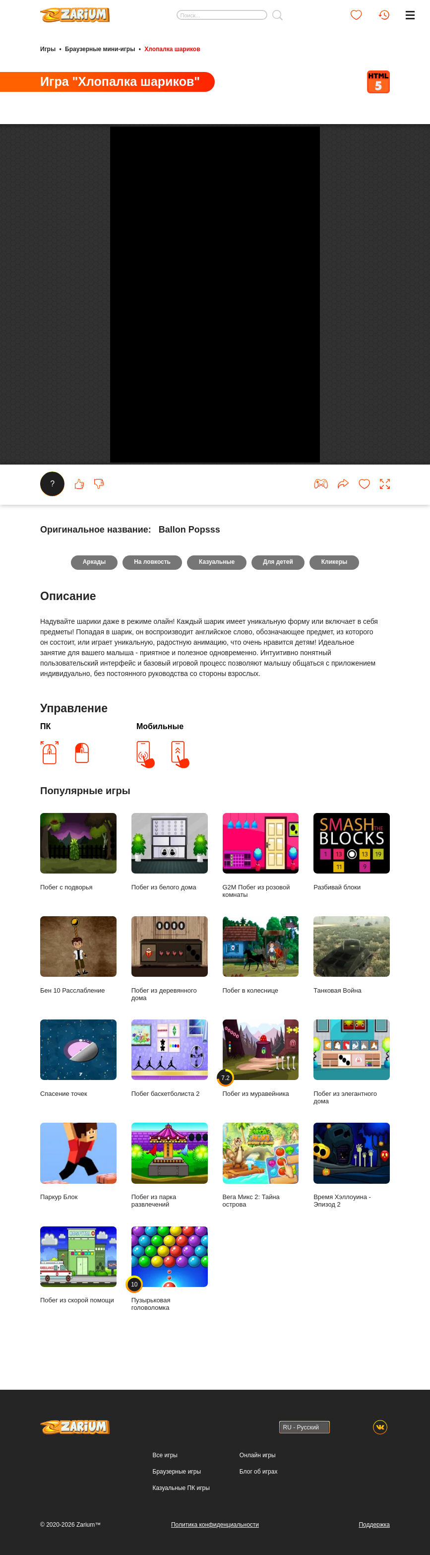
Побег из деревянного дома (169, 1101)
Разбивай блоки (351, 994)
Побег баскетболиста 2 (169, 1201)
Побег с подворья (78, 994)
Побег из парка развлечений (169, 1308)
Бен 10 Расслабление (78, 1098)
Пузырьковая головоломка (169, 1411)
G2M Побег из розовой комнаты (261, 998)
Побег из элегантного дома (351, 1204)
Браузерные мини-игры (100, 48)
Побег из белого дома (169, 994)
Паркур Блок (78, 1304)
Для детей (278, 704)
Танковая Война (351, 1098)
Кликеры (335, 704)
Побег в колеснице (261, 1098)
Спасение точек (78, 1201)
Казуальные (217, 704)
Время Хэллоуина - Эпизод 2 (351, 1308)
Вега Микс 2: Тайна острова (261, 1308)
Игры (48, 48)
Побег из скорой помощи (78, 1407)
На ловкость (151, 704)
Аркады (93, 704)
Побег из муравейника (261, 1201)
